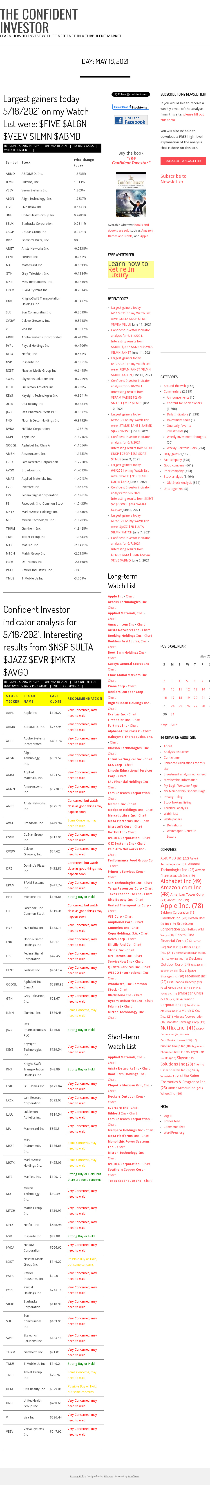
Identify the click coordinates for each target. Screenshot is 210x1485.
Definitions (174, 825)
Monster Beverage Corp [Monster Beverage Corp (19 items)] (185, 1022)
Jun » (174, 724)
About (168, 746)
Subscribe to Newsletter (173, 178)
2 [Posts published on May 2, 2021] (164, 681)
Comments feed (174, 1127)
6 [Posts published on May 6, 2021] (195, 681)
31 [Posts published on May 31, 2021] (172, 714)
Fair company (173, 460)
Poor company (174, 471)
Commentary (172, 391)
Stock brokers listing (178, 802)
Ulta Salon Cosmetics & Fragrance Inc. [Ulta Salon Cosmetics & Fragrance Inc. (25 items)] (183, 1082)
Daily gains (86, 146)
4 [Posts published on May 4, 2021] (179, 681)
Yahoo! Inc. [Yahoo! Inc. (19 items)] (171, 1093)
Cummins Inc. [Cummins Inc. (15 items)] (177, 958)
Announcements (178, 397)
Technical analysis (176, 808)
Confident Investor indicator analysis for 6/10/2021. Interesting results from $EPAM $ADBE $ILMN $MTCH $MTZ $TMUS (130, 392)
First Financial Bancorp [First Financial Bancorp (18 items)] (184, 982)
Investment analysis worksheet (185, 774)
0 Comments (21, 150)
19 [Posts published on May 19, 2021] (188, 697)
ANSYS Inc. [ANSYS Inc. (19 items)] (178, 900)
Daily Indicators (35, 686)
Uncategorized (173, 489)
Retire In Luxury (121, 272)
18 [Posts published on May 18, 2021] (180, 697)
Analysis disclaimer (176, 752)
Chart (130, 596)
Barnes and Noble (120, 236)
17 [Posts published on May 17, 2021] (172, 697)
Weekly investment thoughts (186, 437)
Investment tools (178, 420)
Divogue (108, 1476)
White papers (173, 819)
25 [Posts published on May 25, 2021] (180, 706)
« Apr (164, 724)
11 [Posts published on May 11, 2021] (180, 689)
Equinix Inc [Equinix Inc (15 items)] (169, 970)
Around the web (175, 386)
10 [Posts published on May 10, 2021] (172, 689)
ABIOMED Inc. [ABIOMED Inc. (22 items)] (175, 858)
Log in (168, 1115)
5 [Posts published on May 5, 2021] (187, 681)
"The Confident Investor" (131, 160)
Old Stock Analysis (179, 482)
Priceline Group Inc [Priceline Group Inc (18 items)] (176, 1046)
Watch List (171, 813)
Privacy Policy (173, 797)
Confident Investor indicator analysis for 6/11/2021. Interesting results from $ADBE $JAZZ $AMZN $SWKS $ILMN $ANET (132, 341)
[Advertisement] (179, 272)
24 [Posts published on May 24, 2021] (172, 706)
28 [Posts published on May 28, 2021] (203, 706)
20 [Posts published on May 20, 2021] (195, 697)
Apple (144, 236)
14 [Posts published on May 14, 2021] (203, 689)
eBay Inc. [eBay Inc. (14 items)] (198, 964)
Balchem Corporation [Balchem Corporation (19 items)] (178, 912)
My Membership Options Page (184, 791)
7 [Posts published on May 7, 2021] (202, 681)
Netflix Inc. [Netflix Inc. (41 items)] (178, 1028)
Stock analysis (173, 476)
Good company (174, 465)
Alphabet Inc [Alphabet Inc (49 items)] (181, 881)
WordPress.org (174, 1132)
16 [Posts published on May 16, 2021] (165, 697)
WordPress (133, 1476)
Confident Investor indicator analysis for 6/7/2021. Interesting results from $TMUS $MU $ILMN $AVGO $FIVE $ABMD (130, 549)
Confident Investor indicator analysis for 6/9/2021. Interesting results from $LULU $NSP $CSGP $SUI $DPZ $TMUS (132, 448)
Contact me (171, 757)
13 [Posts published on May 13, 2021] (195, 689)
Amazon (147, 230)
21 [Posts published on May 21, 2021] (203, 697)
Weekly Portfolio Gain (182, 448)
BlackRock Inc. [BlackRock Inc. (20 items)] (174, 918)
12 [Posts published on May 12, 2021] (188, 689)
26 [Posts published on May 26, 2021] (188, 706)
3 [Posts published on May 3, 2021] (172, 681)
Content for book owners (184, 403)
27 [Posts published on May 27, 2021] (195, 706)
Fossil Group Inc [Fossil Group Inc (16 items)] (173, 987)
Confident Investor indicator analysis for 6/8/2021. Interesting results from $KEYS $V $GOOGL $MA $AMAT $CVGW (132, 499)
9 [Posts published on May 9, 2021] (164, 689)
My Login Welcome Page (180, 785)
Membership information (180, 780)
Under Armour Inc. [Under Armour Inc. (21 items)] (185, 1088)
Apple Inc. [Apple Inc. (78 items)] (182, 906)
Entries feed (172, 1121)
